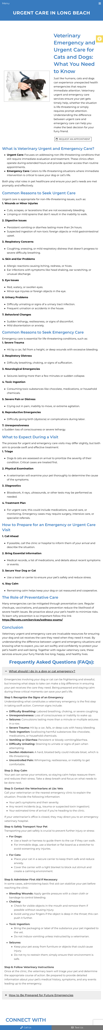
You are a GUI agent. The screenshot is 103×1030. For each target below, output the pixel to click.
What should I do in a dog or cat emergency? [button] (39, 671)
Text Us (77, 1027)
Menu (5, 3)
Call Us (25, 1027)
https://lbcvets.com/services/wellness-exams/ (32, 619)
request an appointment (73, 139)
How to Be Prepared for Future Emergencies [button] (38, 995)
